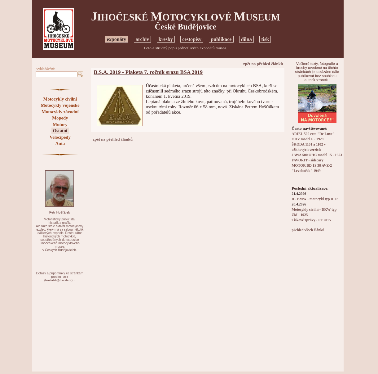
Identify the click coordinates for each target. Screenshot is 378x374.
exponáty (116, 39)
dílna (246, 39)
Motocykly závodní (60, 111)
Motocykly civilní (60, 99)
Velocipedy (60, 137)
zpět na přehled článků (263, 63)
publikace (221, 39)
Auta (60, 143)
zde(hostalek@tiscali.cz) (58, 278)
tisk (265, 39)
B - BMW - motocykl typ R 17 (315, 199)
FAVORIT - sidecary (307, 160)
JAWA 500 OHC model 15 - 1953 (317, 155)
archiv (142, 39)
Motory (60, 124)
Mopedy (60, 117)
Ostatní (60, 130)
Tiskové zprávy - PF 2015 (311, 220)
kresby (166, 39)
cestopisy (191, 39)
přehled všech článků (308, 230)
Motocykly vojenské (60, 105)
